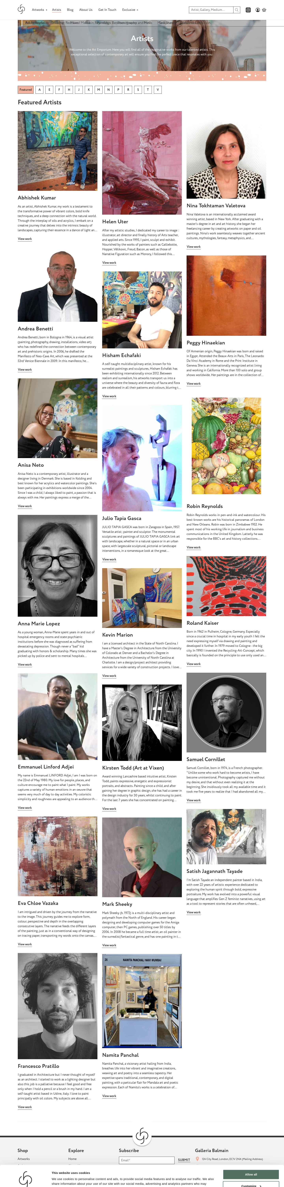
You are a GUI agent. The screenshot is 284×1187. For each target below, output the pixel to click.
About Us (85, 10)
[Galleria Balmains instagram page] (248, 9)
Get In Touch (107, 10)
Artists (56, 10)
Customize (251, 1165)
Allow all (251, 1154)
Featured (26, 90)
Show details (61, 1179)
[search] (237, 10)
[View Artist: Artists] (57, 151)
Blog (70, 10)
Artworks (38, 10)
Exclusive (128, 10)
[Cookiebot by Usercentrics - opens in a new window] (25, 1179)
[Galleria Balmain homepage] (21, 9)
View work (25, 239)
